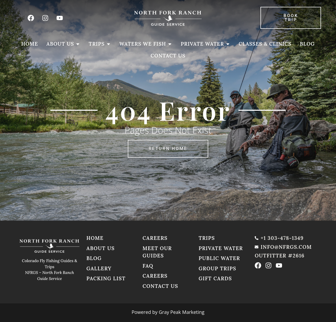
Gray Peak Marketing (181, 312)
